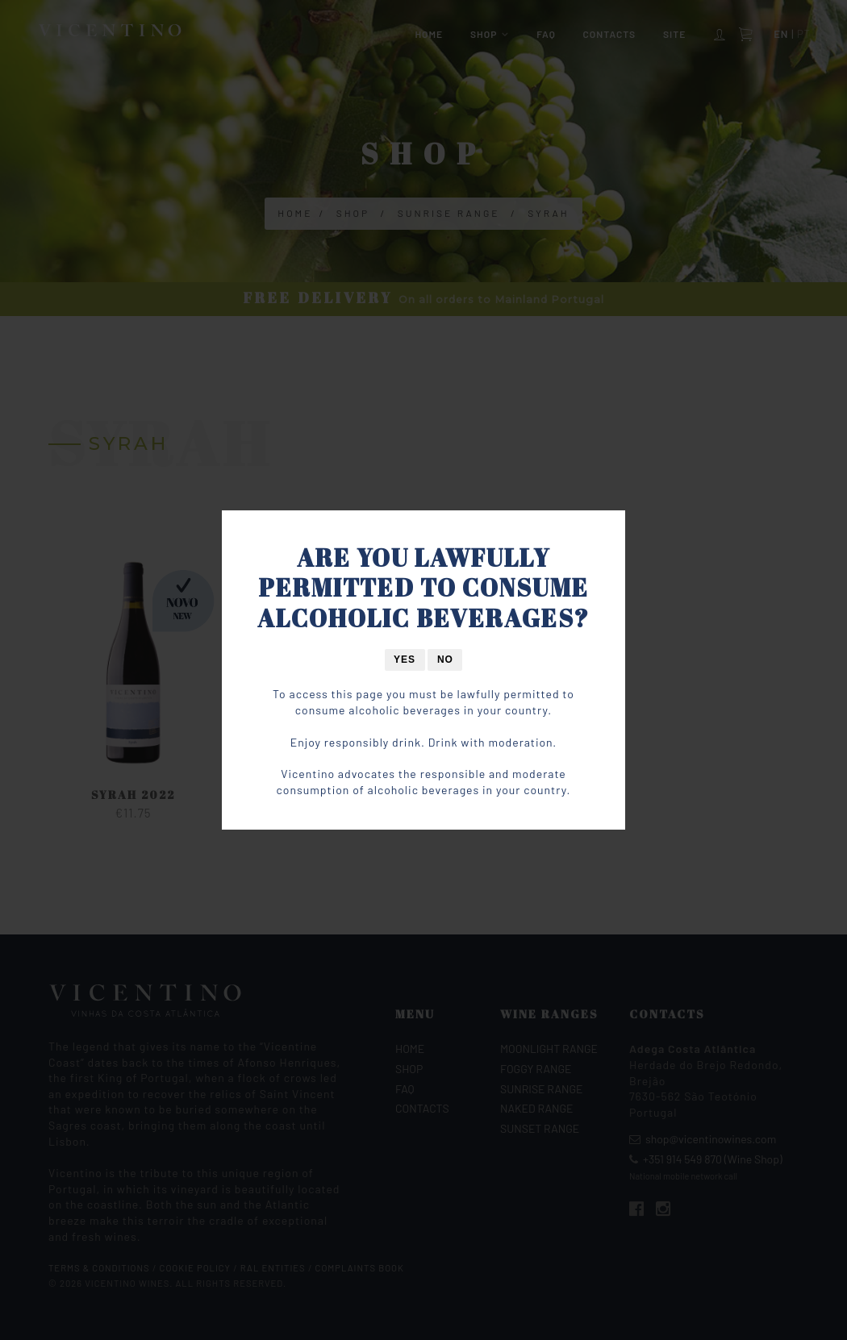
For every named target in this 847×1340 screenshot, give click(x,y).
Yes (404, 659)
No (445, 659)
